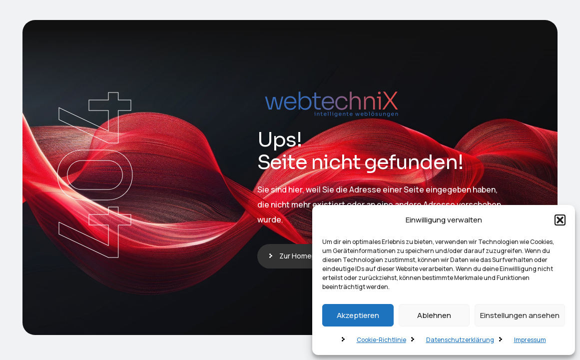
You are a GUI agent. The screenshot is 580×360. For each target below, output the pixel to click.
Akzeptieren (358, 315)
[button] (560, 220)
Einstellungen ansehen (520, 315)
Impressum (530, 340)
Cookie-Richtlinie (381, 340)
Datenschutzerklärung (460, 340)
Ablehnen (434, 315)
